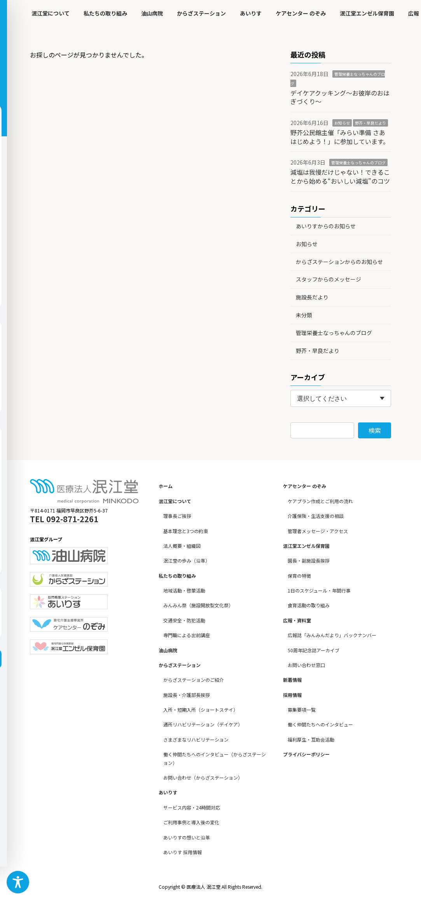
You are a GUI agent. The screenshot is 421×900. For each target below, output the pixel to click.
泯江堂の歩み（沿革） (186, 560)
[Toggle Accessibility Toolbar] (18, 882)
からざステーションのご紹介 (193, 679)
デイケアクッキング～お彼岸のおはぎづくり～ (340, 97)
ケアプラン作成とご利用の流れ (320, 501)
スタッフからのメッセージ (328, 279)
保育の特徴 (299, 575)
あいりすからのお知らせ (326, 226)
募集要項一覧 (302, 709)
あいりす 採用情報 (182, 852)
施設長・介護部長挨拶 (186, 695)
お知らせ (342, 123)
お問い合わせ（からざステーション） (203, 777)
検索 (375, 430)
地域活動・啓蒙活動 (184, 590)
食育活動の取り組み (309, 605)
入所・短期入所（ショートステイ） (200, 709)
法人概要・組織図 (182, 545)
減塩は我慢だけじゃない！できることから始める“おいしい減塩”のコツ (340, 176)
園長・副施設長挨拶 (309, 560)
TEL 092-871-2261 (64, 519)
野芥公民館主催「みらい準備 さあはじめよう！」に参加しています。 (339, 137)
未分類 (304, 315)
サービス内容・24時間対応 (191, 807)
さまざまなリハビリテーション (196, 739)
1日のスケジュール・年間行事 (319, 590)
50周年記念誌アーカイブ (313, 650)
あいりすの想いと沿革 (186, 837)
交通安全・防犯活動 (184, 620)
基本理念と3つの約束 (185, 531)
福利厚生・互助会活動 (311, 739)
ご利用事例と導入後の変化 (191, 822)
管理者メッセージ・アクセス (318, 531)
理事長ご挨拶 (177, 516)
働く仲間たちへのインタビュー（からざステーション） (214, 758)
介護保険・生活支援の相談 (316, 516)
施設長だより (312, 297)
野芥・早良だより (370, 123)
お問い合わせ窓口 (306, 665)
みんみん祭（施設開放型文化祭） (198, 605)
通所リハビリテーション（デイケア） (203, 724)
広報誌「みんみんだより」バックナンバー (332, 635)
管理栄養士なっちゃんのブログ (358, 162)
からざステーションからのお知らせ (339, 262)
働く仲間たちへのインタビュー (320, 724)
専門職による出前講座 (186, 635)
